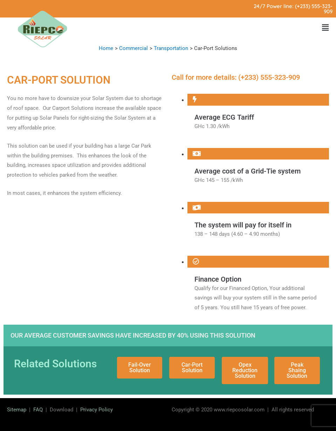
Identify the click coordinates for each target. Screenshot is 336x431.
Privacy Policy (96, 410)
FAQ (38, 410)
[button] (325, 27)
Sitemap (16, 410)
